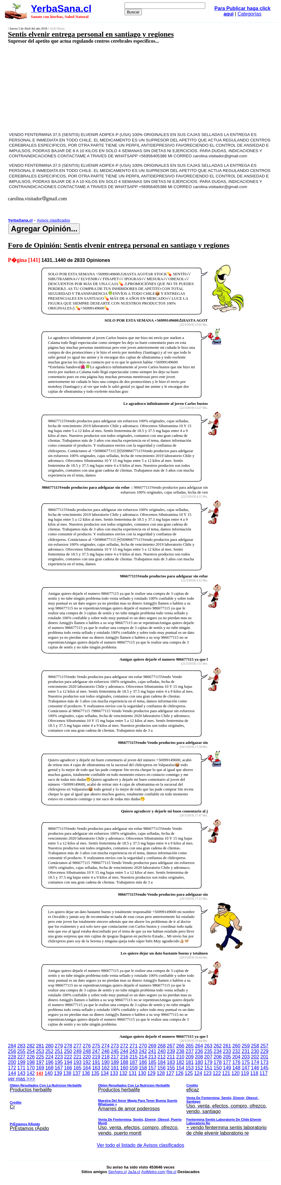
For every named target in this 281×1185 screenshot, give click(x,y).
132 (123, 1073)
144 (12, 1073)
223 (59, 1056)
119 (245, 1073)
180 (199, 1062)
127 (170, 1073)
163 (96, 1067)
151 (208, 1067)
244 (124, 1051)
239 (171, 1051)
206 (218, 1056)
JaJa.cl (134, 1171)
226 (30, 1056)
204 (236, 1056)
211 (171, 1056)
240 (161, 1051)
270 (143, 1045)
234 (218, 1051)
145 (264, 1067)
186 (143, 1062)
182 (180, 1062)
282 (30, 1045)
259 (246, 1045)
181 (189, 1062)
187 (133, 1062)
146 (255, 1067)
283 (21, 1045)
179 (208, 1062)
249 (77, 1051)
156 (161, 1067)
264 (199, 1045)
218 (105, 1056)
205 (227, 1056)
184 (161, 1062)
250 (68, 1051)
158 (143, 1067)
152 (199, 1067)
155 (171, 1067)
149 (227, 1067)
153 (189, 1067)
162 (105, 1067)
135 (95, 1073)
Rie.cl (172, 1171)
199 (21, 1062)
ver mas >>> (140, 1107)
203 (246, 1056)
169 (40, 1067)
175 (246, 1062)
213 (152, 1056)
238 (180, 1051)
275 (96, 1045)
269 (152, 1045)
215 (133, 1056)
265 (189, 1045)
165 (77, 1067)
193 (77, 1062)
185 (152, 1062)
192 (87, 1062)
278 (68, 1045)
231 (246, 1051)
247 (96, 1051)
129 (151, 1073)
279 (59, 1045)
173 (264, 1062)
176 (236, 1062)
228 (12, 1056)
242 (143, 1051)
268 (161, 1045)
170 (30, 1067)
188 (124, 1062)
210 (180, 1056)
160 (124, 1067)
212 (161, 1056)
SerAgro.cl (117, 1171)
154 (180, 1067)
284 (12, 1045)
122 (217, 1073)
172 (12, 1067)
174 (255, 1062)
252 (49, 1051)
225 (40, 1056)
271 (133, 1045)
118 (254, 1073)
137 (76, 1073)
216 (124, 1056)
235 (208, 1051)
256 (12, 1051)
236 (199, 1051)
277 (77, 1045)
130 (142, 1073)
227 (21, 1056)
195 (59, 1062)
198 (30, 1062)
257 (264, 1045)
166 (68, 1067)
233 (227, 1051)
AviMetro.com (153, 1171)
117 (263, 1073)
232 (236, 1051)
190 (105, 1062)
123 (207, 1073)
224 (49, 1056)
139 (58, 1073)
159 (133, 1067)
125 (189, 1073)
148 (236, 1067)
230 (255, 1051)
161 (115, 1067)
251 (59, 1051)
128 (161, 1073)
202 (255, 1056)
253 (40, 1051)
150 (218, 1067)
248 (87, 1051)
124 (198, 1073)
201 (264, 1056)
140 (48, 1073)
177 (227, 1062)
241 (152, 1051)
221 (77, 1056)
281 (40, 1045)
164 (87, 1067)
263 (208, 1045)
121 (226, 1073)
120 (235, 1073)
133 (114, 1073)
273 (115, 1045)
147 (246, 1067)
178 (218, 1062)
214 (143, 1056)
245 (115, 1051)
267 (171, 1045)
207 (208, 1056)
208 (199, 1056)
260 (236, 1045)
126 (179, 1073)
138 (67, 1073)
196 (49, 1062)
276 (87, 1045)
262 (218, 1045)
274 (105, 1045)
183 (171, 1062)
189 (115, 1062)
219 (96, 1056)
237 (189, 1051)
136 (86, 1073)
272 (124, 1045)
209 (189, 1056)
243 (133, 1051)
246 (105, 1051)
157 (152, 1067)
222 (68, 1056)
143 (21, 1073)
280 (49, 1045)
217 (115, 1056)
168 (49, 1067)
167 (59, 1067)
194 (68, 1062)
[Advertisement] (118, 87)
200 (12, 1062)
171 (21, 1067)
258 (255, 1045)
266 (180, 1045)
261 (227, 1045)
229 (264, 1051)
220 (87, 1056)
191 (96, 1062)
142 (30, 1073)
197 (40, 1062)
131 (133, 1073)
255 (21, 1051)
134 (104, 1073)
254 (30, 1051)
